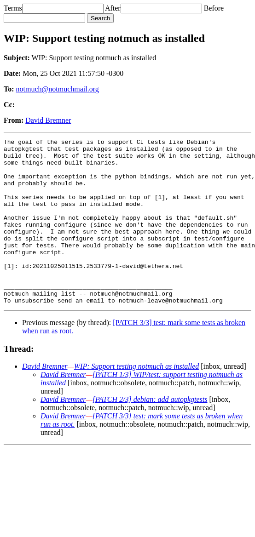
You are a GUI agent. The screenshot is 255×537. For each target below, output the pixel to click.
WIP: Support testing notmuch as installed (136, 399)
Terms (13, 8)
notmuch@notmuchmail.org (57, 89)
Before (214, 8)
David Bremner (48, 120)
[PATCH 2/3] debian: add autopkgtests (150, 432)
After (113, 8)
